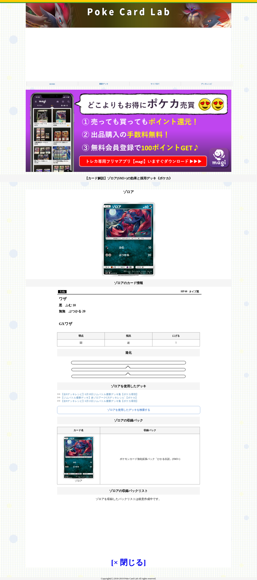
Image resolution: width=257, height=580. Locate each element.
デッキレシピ (206, 84)
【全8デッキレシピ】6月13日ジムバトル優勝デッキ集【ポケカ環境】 (99, 401)
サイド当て (155, 84)
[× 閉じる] (128, 562)
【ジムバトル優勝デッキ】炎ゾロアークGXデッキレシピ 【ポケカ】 (99, 397)
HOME (52, 84)
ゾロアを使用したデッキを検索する (128, 409)
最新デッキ (103, 84)
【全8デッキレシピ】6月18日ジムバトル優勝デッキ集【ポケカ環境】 (99, 394)
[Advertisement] (128, 54)
